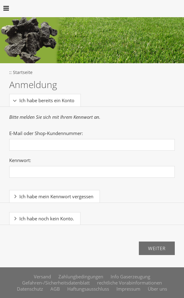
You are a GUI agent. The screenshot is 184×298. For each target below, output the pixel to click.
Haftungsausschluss (88, 289)
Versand (42, 276)
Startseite (23, 72)
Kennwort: (20, 160)
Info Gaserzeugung (130, 276)
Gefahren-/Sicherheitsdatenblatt (56, 283)
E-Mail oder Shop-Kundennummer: (46, 133)
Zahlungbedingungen (80, 276)
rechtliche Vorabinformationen (129, 283)
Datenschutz (30, 289)
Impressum (128, 289)
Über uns (157, 289)
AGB (55, 289)
